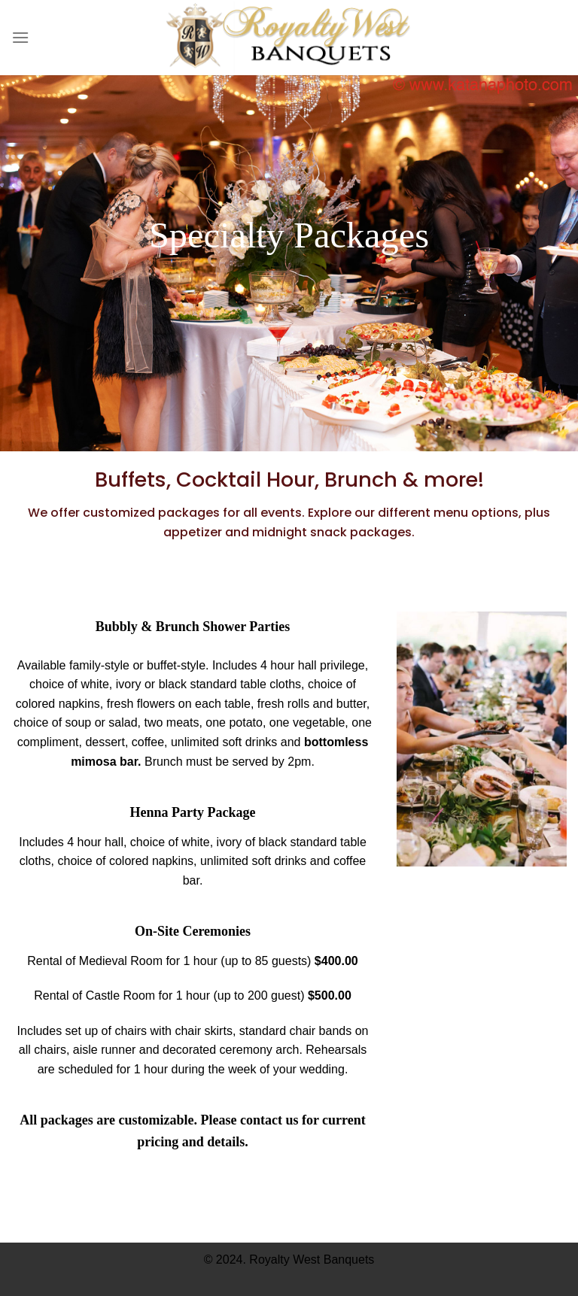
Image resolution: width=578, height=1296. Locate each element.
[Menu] (20, 37)
